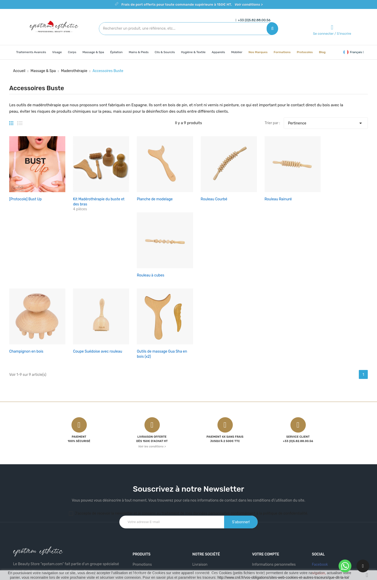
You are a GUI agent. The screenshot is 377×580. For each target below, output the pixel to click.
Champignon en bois (26, 278)
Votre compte (265, 482)
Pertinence (325, 122)
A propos (199, 510)
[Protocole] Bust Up (25, 196)
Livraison (199, 492)
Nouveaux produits (148, 501)
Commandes (262, 501)
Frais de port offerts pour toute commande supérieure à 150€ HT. (192, 4)
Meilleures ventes (147, 510)
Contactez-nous (205, 519)
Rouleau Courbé (205, 196)
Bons (256, 528)
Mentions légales (206, 501)
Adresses (259, 519)
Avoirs (257, 510)
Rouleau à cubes (328, 196)
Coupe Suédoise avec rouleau (94, 278)
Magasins (200, 537)
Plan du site (202, 528)
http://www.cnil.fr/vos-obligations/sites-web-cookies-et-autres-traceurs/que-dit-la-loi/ (283, 577)
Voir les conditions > (152, 374)
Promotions (142, 492)
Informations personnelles (274, 492)
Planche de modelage (149, 196)
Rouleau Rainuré (267, 196)
